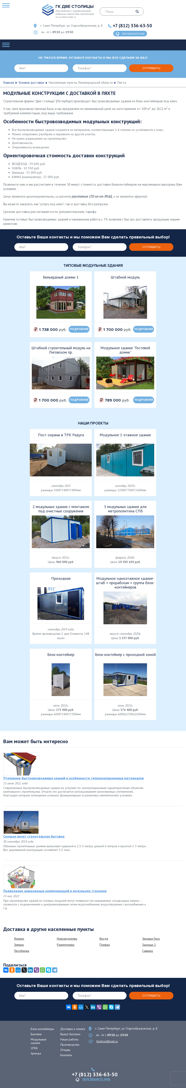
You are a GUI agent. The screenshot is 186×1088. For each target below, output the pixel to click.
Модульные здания (38, 1041)
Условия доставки (31, 82)
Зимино (19, 945)
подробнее (79, 329)
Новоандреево (67, 939)
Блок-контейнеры (42, 1029)
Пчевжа (105, 945)
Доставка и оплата (72, 1029)
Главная (8, 82)
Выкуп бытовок (70, 1034)
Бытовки (36, 1034)
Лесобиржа (21, 951)
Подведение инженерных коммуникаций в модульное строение (55, 891)
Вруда (104, 939)
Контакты (66, 1055)
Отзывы (65, 1050)
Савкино (147, 951)
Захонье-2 (149, 945)
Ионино (19, 939)
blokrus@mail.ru (107, 1041)
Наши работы (69, 1039)
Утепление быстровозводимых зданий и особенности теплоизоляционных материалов (73, 778)
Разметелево (65, 945)
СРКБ (34, 1048)
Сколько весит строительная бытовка (33, 836)
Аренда (36, 1053)
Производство (69, 1044)
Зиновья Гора (151, 939)
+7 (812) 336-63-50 (132, 26)
